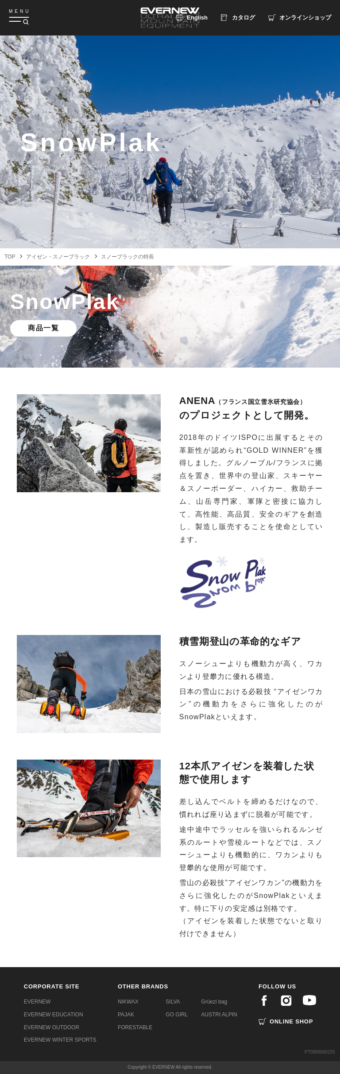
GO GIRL (177, 1014)
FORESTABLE (135, 1027)
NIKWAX (128, 1002)
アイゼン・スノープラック (58, 257)
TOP (9, 257)
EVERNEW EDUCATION (53, 1014)
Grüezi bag (214, 1002)
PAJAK (126, 1014)
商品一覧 (43, 328)
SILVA (173, 1002)
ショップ (305, 17)
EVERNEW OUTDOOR (51, 1027)
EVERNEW (37, 1002)
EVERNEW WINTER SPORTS (60, 1040)
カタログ (243, 17)
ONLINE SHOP (291, 1021)
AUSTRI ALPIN (219, 1014)
